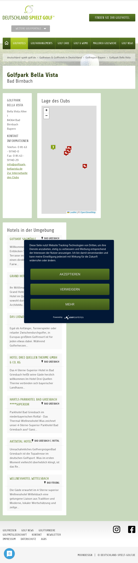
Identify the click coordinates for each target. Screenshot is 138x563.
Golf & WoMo (81, 43)
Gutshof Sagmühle (23, 239)
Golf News (127, 43)
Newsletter (54, 534)
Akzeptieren (69, 274)
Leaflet (71, 212)
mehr (69, 304)
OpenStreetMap (88, 212)
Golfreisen (9, 530)
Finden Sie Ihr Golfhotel (112, 17)
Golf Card (63, 43)
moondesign (85, 555)
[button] (66, 153)
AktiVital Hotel (21, 441)
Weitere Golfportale (28, 28)
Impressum (9, 539)
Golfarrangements (41, 43)
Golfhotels (19, 43)
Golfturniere (47, 530)
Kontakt (37, 534)
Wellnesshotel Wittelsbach (29, 478)
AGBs (44, 539)
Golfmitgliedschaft (15, 534)
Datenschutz (28, 539)
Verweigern (70, 289)
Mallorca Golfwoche (104, 43)
